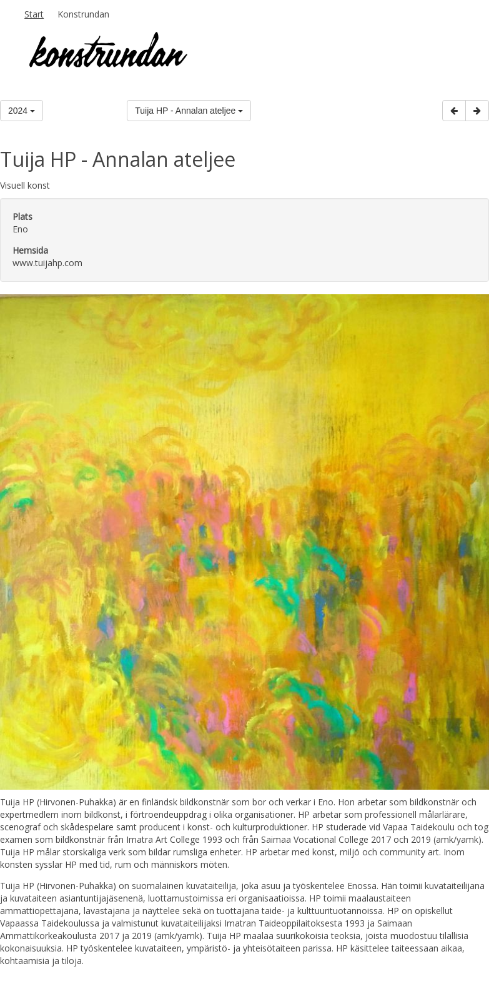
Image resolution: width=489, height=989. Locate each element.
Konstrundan (83, 14)
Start (34, 14)
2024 (21, 111)
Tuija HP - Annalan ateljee (189, 111)
